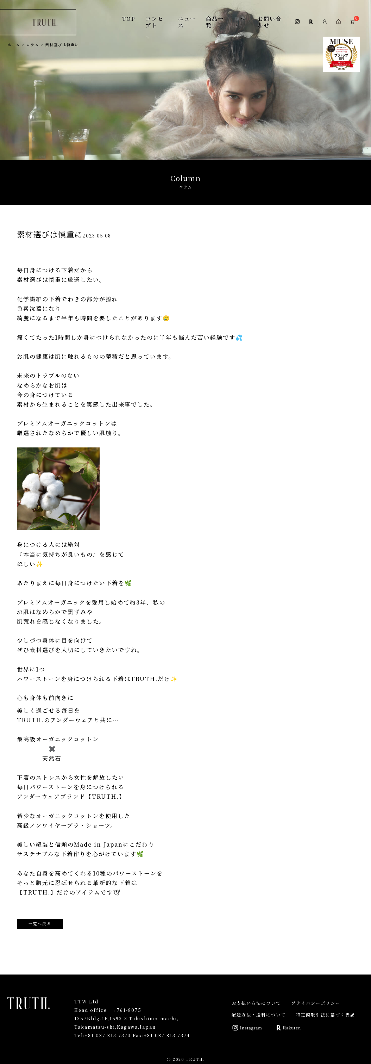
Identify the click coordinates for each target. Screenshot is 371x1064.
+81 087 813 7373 (108, 1035)
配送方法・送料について (259, 1014)
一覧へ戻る (40, 923)
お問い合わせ (270, 22)
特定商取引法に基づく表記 (325, 1014)
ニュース (187, 22)
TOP (129, 18)
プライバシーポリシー (315, 1003)
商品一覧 (215, 22)
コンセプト (154, 22)
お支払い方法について (256, 1003)
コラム (240, 22)
